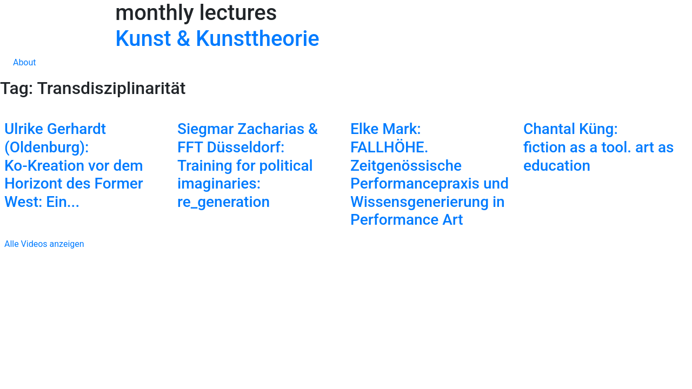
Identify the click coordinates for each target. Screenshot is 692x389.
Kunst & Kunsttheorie (217, 38)
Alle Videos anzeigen (42, 244)
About (24, 62)
